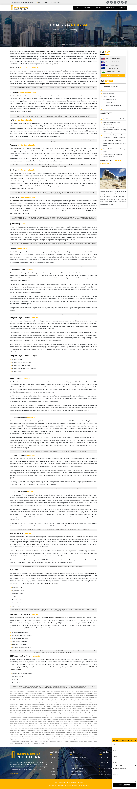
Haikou (82, 706)
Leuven (44, 715)
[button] (3, 29)
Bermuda (91, 695)
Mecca (20, 721)
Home (77, 8)
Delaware (53, 702)
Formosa (61, 704)
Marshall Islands (42, 719)
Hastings (58, 708)
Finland (53, 704)
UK (21, 739)
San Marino (78, 730)
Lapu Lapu (13, 715)
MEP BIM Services (20, 533)
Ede (75, 702)
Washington (60, 741)
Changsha (38, 699)
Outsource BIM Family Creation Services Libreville (24, 686)
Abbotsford (13, 691)
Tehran (36, 736)
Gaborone (75, 704)
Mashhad (61, 719)
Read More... (14, 773)
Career (52, 769)
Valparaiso (83, 739)
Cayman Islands (93, 697)
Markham (29, 719)
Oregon (12, 726)
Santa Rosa (47, 732)
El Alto (94, 702)
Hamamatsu (20, 708)
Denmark (59, 702)
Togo (11, 739)
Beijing (50, 695)
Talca (90, 734)
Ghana (36, 706)
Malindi (69, 717)
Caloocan (33, 697)
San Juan (58, 730)
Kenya (22, 713)
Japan (28, 710)
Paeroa (16, 726)
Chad (20, 699)
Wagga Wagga (29, 741)
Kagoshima (38, 710)
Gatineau (85, 704)
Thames (61, 736)
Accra (35, 691)
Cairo (18, 697)
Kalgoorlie (49, 710)
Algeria (26, 693)
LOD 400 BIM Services (22, 455)
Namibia (66, 721)
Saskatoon (78, 732)
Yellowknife (26, 743)
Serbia (24, 734)
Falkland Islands (19, 704)
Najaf (54, 721)
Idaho (67, 708)
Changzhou (51, 699)
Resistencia (89, 728)
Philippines (20, 728)
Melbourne (34, 721)
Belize (63, 695)
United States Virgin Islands (72, 739)
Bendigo (67, 695)
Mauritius (94, 719)
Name (114, 745)
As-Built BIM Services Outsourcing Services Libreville (23, 609)
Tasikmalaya (25, 736)
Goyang (78, 706)
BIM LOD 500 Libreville (83, 529)
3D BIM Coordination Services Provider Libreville (70, 650)
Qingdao (42, 728)
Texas (51, 736)
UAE (14, 739)
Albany (11, 693)
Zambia (36, 743)
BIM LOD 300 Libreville (59, 451)
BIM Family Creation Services (25, 656)
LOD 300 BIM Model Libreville (28, 451)
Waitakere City (38, 741)
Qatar (34, 728)
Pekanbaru (80, 726)
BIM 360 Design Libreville (77, 375)
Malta (72, 717)
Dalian (20, 702)
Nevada (57, 723)
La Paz (75, 715)
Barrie (33, 695)
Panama (46, 726)
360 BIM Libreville (29, 375)
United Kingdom (47, 739)
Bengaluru (72, 695)
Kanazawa (60, 710)
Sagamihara (24, 730)
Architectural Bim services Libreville (21, 87)
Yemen (31, 743)
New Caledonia (64, 723)
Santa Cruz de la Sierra (32, 732)
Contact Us (121, 8)
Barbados (19, 695)
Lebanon (34, 715)
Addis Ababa (41, 691)
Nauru (26, 723)
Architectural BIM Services (110, 87)
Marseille (34, 719)
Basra (37, 695)
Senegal (16, 734)
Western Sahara (87, 741)
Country (115, 762)
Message (115, 774)
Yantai (16, 743)
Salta (49, 730)
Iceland (63, 708)
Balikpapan (68, 693)
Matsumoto (76, 719)
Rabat (50, 728)
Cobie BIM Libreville (19, 314)
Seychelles (35, 734)
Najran (57, 721)
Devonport (65, 702)
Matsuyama (82, 719)
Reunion (95, 728)
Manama (82, 717)
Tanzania (15, 736)
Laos (96, 713)
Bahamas (49, 693)
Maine (29, 717)
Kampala (54, 710)
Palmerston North (39, 726)
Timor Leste (94, 736)
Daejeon (12, 702)
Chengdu (62, 699)
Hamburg (26, 708)
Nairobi (50, 721)
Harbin (54, 708)
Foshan (66, 704)
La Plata (79, 715)
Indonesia (88, 708)
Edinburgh (79, 702)
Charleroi (57, 699)
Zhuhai (46, 743)
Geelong (90, 704)
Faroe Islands (27, 704)
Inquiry (52, 771)
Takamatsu (85, 734)
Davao (49, 702)
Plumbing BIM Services (109, 96)
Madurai (19, 717)
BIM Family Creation (76, 771)
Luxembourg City (67, 715)
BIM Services (104, 757)
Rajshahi (54, 728)
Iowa (11, 710)
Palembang (25, 726)
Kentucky (17, 713)
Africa (51, 691)
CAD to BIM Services (106, 769)
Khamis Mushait (36, 713)
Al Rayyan (80, 691)
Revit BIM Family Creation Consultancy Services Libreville (75, 686)
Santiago (52, 732)
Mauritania (89, 719)
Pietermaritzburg (28, 728)
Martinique (50, 719)
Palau (20, 726)
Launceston (23, 715)
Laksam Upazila (84, 713)
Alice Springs (37, 693)
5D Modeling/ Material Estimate (112, 106)
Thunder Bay (78, 736)
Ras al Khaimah (67, 728)
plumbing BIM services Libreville (50, 192)
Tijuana (88, 736)
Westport (94, 741)
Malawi (51, 717)
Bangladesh (13, 695)
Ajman (66, 691)
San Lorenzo (65, 730)
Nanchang (76, 721)
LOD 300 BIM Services (22, 418)
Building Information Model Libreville (34, 266)
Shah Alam (41, 734)
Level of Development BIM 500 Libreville (56, 529)
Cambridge (45, 697)
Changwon (44, 699)
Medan (25, 721)
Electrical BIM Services (109, 99)
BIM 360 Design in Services (24, 318)
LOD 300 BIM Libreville (80, 451)
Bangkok (94, 693)
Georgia (15, 706)
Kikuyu (56, 713)
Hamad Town (13, 708)
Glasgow (65, 706)
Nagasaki (40, 721)
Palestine (31, 726)
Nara (15, 723)
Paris (75, 726)
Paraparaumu (69, 726)
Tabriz (62, 734)
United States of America (58, 739)
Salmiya (46, 730)
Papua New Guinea (54, 726)
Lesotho (40, 715)
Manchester (88, 717)
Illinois (71, 708)
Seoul (20, 734)
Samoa (54, 730)
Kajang (44, 710)
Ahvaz (62, 691)
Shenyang (57, 734)
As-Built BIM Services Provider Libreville (67, 609)
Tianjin (84, 736)
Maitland (33, 717)
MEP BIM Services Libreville (29, 566)
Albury (16, 693)
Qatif (38, 728)
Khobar (48, 713)
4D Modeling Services (109, 102)
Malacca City (45, 717)
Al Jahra (74, 691)
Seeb (89, 732)
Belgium (59, 695)
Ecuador (71, 702)
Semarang (94, 732)
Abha (17, 691)
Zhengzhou (41, 743)
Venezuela (12, 741)
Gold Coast (72, 706)
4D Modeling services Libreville (19, 217)
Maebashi (24, 717)
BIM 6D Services (20, 379)
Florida (57, 704)
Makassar (38, 717)
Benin (77, 695)
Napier (95, 721)
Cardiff (67, 697)
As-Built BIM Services (22, 570)
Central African (14, 699)
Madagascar (13, 717)
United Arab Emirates (36, 739)
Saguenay (30, 730)
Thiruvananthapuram (68, 736)
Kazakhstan (94, 710)
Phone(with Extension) (119, 768)
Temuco (41, 736)
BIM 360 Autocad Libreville (51, 375)
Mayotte (12, 721)
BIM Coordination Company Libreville (48, 652)
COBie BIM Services (21, 270)
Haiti (86, 706)
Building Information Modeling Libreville (36, 140)
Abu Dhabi (27, 691)
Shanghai (47, 734)
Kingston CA (67, 713)
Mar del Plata (22, 719)
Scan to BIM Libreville (19, 266)
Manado (77, 717)
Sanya (68, 732)
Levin (48, 715)
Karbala (77, 710)
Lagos (78, 713)
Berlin (87, 695)
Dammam (25, 702)
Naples (11, 723)
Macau (84, 715)
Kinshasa (73, 713)
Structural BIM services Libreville (20, 115)
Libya (61, 715)
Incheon (75, 708)
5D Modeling (19, 224)
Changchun (32, 699)
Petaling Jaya (13, 728)
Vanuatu (95, 739)
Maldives (61, 717)
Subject (115, 756)
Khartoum (43, 713)
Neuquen (52, 723)
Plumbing (22, 145)
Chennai (68, 699)
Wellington (66, 741)
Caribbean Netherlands (75, 697)
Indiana (83, 708)
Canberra (55, 697)
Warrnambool (52, 741)
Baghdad (43, 693)
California (27, 697)
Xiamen (12, 743)
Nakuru (62, 721)
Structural (23, 93)
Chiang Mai (74, 699)
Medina (29, 721)
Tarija (20, 736)
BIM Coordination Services (24, 614)
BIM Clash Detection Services (109, 763)
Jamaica (24, 710)
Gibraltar (49, 706)
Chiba (79, 699)
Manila (11, 719)
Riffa (19, 730)
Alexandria (21, 693)
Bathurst (45, 695)
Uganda (18, 739)
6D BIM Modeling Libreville (67, 414)
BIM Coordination (105, 774)
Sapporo (72, 732)
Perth (92, 726)
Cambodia (39, 697)
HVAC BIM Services (108, 93)
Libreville (57, 715)
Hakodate (90, 706)
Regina (75, 728)
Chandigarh (25, 699)
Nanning (86, 721)
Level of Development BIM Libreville (27, 529)
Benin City (82, 695)
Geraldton (25, 706)
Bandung (89, 693)
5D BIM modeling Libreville (17, 243)
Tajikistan (79, 734)
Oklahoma (90, 723)
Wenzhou (72, 741)
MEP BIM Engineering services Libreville (74, 566)
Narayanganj (20, 723)
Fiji (49, 704)
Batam (41, 695)
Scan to (18, 249)
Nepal (40, 723)
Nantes (91, 721)
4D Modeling (22, 197)
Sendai (11, 734)
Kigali (52, 713)
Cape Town (62, 697)
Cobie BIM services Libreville (86, 314)
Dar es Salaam (32, 702)
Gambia (81, 704)
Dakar (16, 702)
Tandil (11, 736)
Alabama (86, 691)
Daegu (95, 699)
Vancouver (89, 739)
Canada (51, 697)
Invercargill (94, 708)
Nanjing (82, 721)
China (91, 699)
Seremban (29, 734)
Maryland (55, 719)
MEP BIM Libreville (59, 566)
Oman (95, 723)
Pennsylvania (86, 726)
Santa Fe (40, 732)
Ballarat (74, 693)
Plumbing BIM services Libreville (19, 164)
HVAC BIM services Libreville (19, 140)
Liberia (52, 715)
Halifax (95, 706)
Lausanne (29, 715)
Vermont (22, 741)
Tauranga (31, 736)
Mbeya (16, 721)
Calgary (23, 697)
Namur (71, 721)
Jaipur (19, 710)
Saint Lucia (36, 730)
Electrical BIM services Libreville (20, 192)
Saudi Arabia (84, 732)
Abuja (31, 691)
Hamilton (32, 708)
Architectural (24, 68)
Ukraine (25, 739)
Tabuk (66, 734)
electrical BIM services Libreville (55, 164)
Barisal (29, 695)
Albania (95, 691)
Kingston (60, 713)
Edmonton (85, 702)
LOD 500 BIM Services (22, 492)
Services (53, 763)
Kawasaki (82, 710)
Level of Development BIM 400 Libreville (28, 488)
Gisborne (54, 706)
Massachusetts (68, 719)
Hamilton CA (38, 708)
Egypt (89, 702)
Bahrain (63, 693)
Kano (65, 710)
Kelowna (12, 713)
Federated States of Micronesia (40, 704)
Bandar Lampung (81, 693)
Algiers (31, 693)
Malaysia (56, 717)
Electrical (22, 170)
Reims (78, 728)
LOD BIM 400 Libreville (62, 488)
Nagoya (45, 721)
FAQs (52, 766)
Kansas (69, 710)
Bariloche (24, 695)
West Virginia (78, 741)
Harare (50, 708)
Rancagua (60, 728)
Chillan (87, 699)
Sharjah (52, 734)
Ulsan (28, 739)
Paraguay (63, 726)
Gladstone (60, 706)
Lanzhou (91, 713)
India (79, 708)
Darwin (45, 702)
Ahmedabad (57, 691)
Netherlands (46, 723)
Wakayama (45, 741)
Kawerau (88, 710)
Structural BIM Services (109, 90)
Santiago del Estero (60, 732)
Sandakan (22, 732)
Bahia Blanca (56, 693)
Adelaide (47, 691)
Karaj (73, 710)
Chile (83, 699)
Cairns (15, 697)
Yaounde (20, 743)
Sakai (41, 730)
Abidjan (21, 691)
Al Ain (70, 691)
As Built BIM (104, 771)
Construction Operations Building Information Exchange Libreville (62, 314)
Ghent (44, 706)
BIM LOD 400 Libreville (83, 488)
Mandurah (94, 717)
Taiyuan (74, 734)
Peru (96, 726)
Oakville (71, 723)
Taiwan (70, 734)
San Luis (71, 730)
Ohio (80, 723)
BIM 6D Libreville (33, 414)
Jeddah (33, 710)
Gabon (70, 704)
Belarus (54, 695)
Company (53, 760)
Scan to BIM (106, 109)
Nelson (36, 723)
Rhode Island (13, 730)
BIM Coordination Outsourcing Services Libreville (22, 650)
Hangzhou (45, 708)
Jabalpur (15, 710)
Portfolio (73, 782)
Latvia (17, 715)
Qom (46, 728)
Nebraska (31, 723)
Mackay (95, 715)
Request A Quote (113, 75)
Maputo (16, 719)
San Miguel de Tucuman (88, 730)
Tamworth (94, 734)
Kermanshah (27, 713)
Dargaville (39, 702)
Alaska (90, 691)
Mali (65, 717)
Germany (31, 706)
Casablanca (85, 697)
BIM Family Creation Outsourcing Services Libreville (54, 687)
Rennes (83, 728)
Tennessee (46, 736)
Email (114, 750)
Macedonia (89, 715)
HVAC (21, 120)
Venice (18, 741)
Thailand (56, 736)
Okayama (84, 723)
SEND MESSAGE (124, 785)
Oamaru (76, 723)
